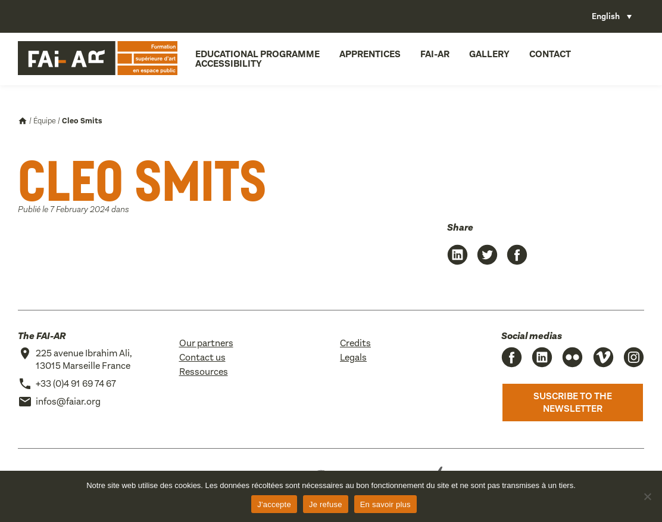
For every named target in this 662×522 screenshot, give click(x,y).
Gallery (489, 54)
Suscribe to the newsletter (572, 402)
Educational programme (257, 54)
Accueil (22, 121)
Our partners (206, 343)
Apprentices (370, 54)
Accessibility (228, 63)
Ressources (203, 371)
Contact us (202, 357)
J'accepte (274, 504)
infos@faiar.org (68, 401)
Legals (353, 357)
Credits (355, 343)
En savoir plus (385, 504)
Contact (550, 54)
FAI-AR (434, 54)
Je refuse (325, 504)
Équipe (44, 121)
